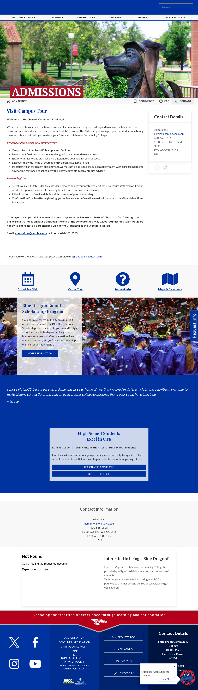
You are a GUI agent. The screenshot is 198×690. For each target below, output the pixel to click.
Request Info (194, 326)
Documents (144, 101)
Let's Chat (166, 679)
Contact (183, 101)
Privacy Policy (74, 661)
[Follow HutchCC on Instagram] (14, 664)
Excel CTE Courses (99, 473)
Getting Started (23, 17)
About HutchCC (175, 17)
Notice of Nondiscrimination (74, 656)
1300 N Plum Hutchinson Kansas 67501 (173, 650)
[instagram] (166, 167)
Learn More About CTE (99, 467)
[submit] (186, 7)
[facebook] (157, 167)
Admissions (17, 101)
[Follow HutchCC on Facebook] (35, 642)
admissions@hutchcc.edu (31, 233)
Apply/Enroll (123, 649)
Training (115, 17)
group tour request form (87, 256)
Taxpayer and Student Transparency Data (74, 667)
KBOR (74, 651)
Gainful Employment (74, 646)
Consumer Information (74, 642)
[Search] (176, 7)
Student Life (86, 17)
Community (143, 17)
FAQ (164, 101)
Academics (56, 17)
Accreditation (74, 637)
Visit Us (124, 661)
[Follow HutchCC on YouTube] (35, 664)
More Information (40, 353)
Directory (124, 673)
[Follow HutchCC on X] (14, 642)
